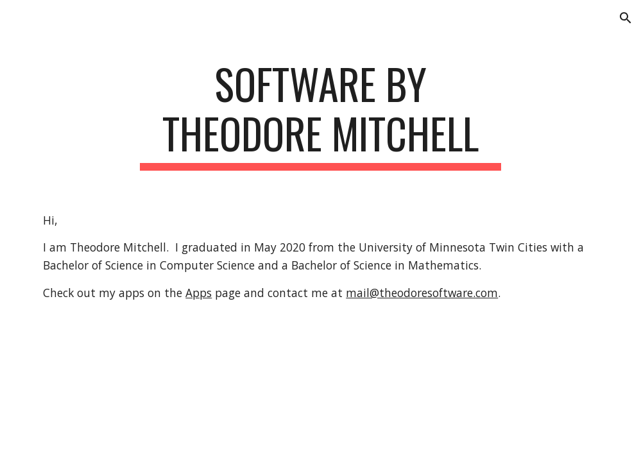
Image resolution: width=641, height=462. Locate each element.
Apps (198, 292)
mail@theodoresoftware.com (422, 292)
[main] (320, 115)
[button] (625, 18)
